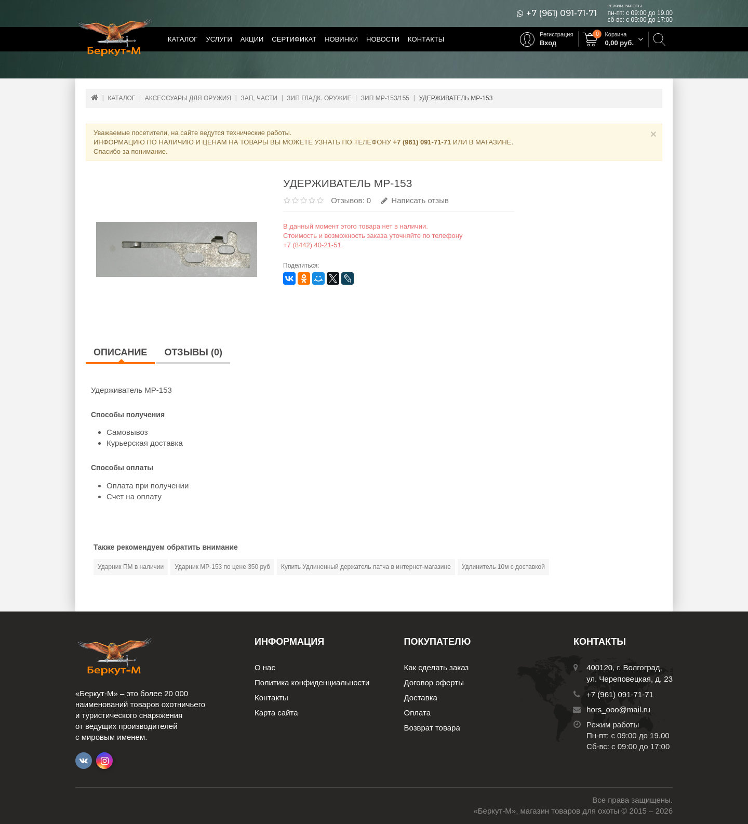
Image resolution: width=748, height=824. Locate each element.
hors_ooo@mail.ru (618, 709)
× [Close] (653, 133)
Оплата (417, 712)
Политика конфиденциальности (312, 682)
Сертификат (294, 39)
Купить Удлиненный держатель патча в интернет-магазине (366, 566)
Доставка (420, 697)
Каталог (182, 39)
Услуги (219, 39)
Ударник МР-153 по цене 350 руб (222, 566)
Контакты (426, 39)
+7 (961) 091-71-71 (561, 13)
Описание (120, 352)
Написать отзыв (415, 200)
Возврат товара (432, 727)
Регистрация (556, 34)
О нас (265, 667)
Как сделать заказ (436, 667)
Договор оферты (434, 682)
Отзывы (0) (193, 352)
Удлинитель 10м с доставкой (503, 566)
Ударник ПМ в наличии (131, 566)
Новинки (341, 39)
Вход (548, 43)
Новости (382, 39)
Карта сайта (276, 712)
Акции (252, 39)
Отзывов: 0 (351, 200)
